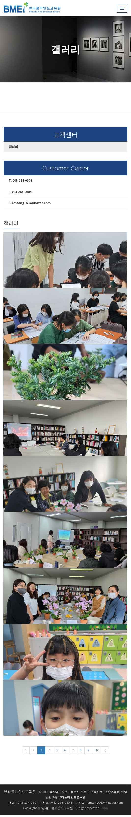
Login (104, 808)
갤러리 (13, 146)
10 (97, 750)
